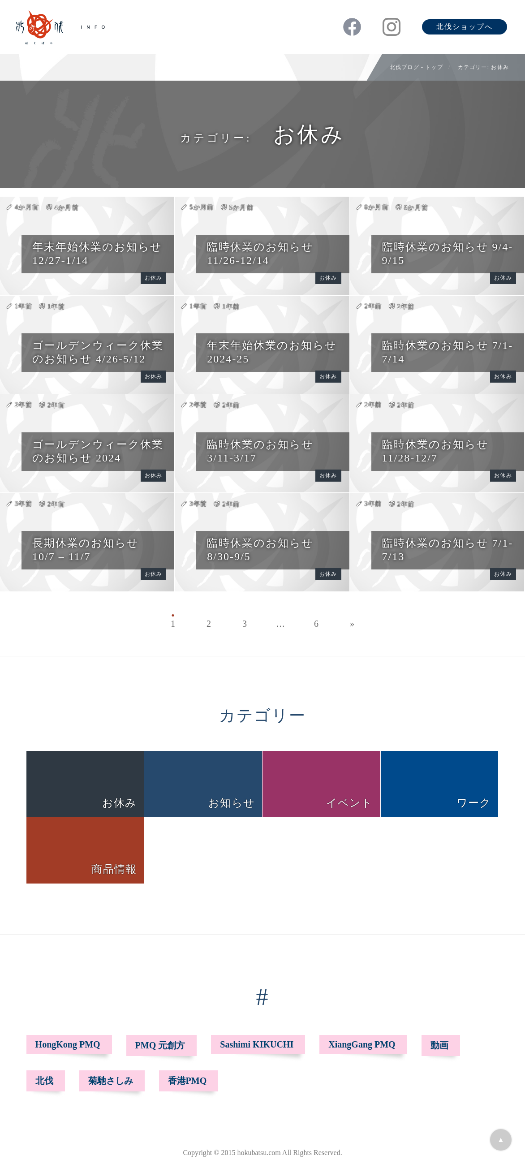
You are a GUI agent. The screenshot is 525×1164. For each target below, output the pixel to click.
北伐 (44, 1081)
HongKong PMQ (67, 1044)
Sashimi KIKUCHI (256, 1044)
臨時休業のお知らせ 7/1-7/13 (447, 549)
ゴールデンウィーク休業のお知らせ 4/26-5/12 (98, 352)
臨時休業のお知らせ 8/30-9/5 (260, 549)
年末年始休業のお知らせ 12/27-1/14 (97, 253)
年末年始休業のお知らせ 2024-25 (272, 352)
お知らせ (231, 803)
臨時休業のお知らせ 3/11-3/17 (260, 451)
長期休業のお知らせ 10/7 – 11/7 (85, 549)
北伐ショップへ (464, 26)
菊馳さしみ (110, 1081)
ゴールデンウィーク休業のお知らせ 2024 (98, 451)
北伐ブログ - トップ (416, 67)
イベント (349, 803)
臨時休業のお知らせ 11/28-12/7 (435, 451)
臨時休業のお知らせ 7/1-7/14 (447, 352)
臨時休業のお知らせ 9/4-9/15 (447, 253)
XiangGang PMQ (361, 1044)
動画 (439, 1045)
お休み (154, 278)
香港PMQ (187, 1081)
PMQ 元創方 (160, 1045)
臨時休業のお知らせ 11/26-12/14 (260, 253)
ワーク (473, 803)
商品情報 (114, 869)
